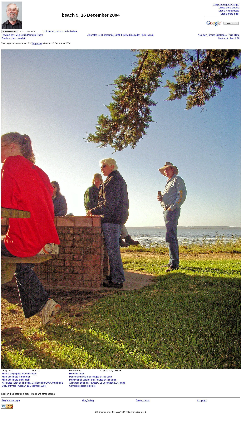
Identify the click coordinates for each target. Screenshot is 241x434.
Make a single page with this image (19, 373)
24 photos (37, 43)
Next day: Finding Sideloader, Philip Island (218, 35)
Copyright (202, 400)
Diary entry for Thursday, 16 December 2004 (24, 386)
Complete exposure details (82, 386)
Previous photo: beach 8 (14, 38)
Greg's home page (11, 400)
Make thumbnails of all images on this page (90, 377)
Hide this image (77, 373)
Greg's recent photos (229, 11)
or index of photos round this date (60, 31)
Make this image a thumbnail (16, 377)
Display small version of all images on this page (92, 380)
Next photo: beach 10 (228, 38)
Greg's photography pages (226, 4)
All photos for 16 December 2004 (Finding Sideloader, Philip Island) (120, 35)
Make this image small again (16, 380)
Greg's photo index (229, 14)
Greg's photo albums (229, 8)
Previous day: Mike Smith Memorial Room (22, 35)
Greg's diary (88, 400)
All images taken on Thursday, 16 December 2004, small (97, 383)
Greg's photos (142, 400)
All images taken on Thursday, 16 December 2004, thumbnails (32, 383)
